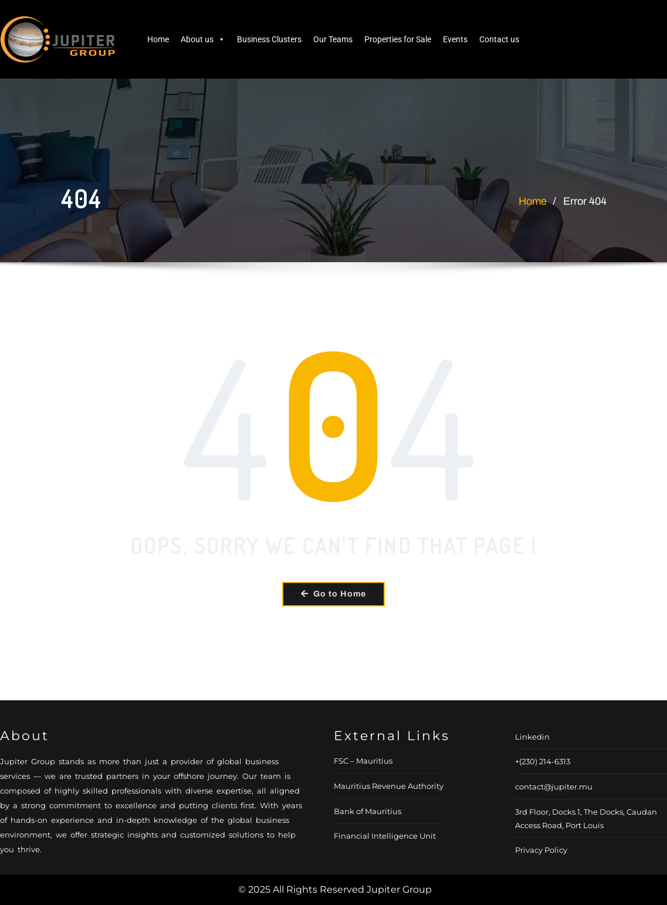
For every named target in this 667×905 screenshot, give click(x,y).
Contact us (499, 39)
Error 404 (585, 201)
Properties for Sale (397, 39)
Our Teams (333, 39)
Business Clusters (269, 39)
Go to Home (333, 593)
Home (158, 39)
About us (203, 39)
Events (455, 39)
